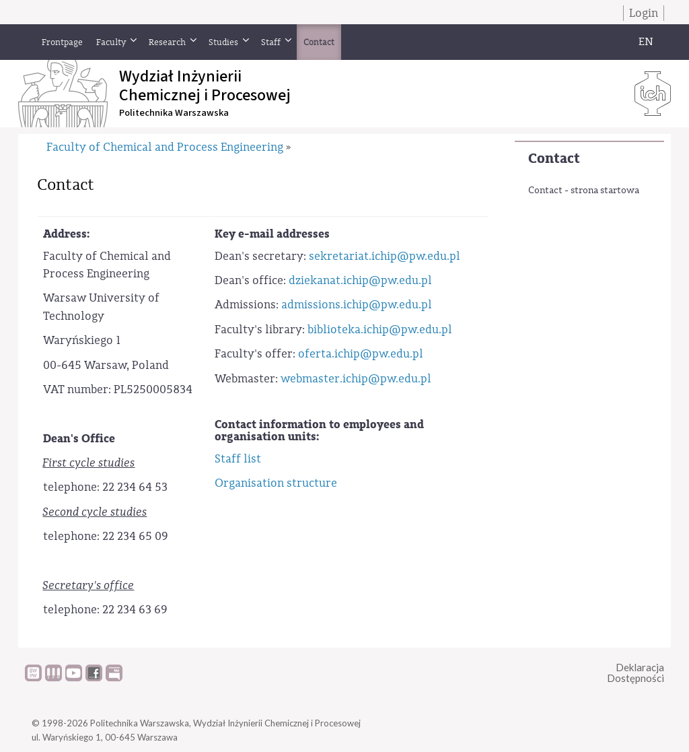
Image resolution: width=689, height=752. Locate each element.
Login (643, 13)
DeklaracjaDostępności (635, 673)
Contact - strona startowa (583, 190)
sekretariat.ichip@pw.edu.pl (384, 256)
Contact (554, 158)
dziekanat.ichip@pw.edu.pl (360, 280)
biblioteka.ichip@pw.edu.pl (379, 329)
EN (646, 41)
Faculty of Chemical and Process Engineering (164, 147)
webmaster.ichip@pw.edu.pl (356, 379)
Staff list (238, 459)
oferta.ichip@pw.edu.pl (360, 354)
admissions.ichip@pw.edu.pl (356, 305)
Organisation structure (276, 483)
